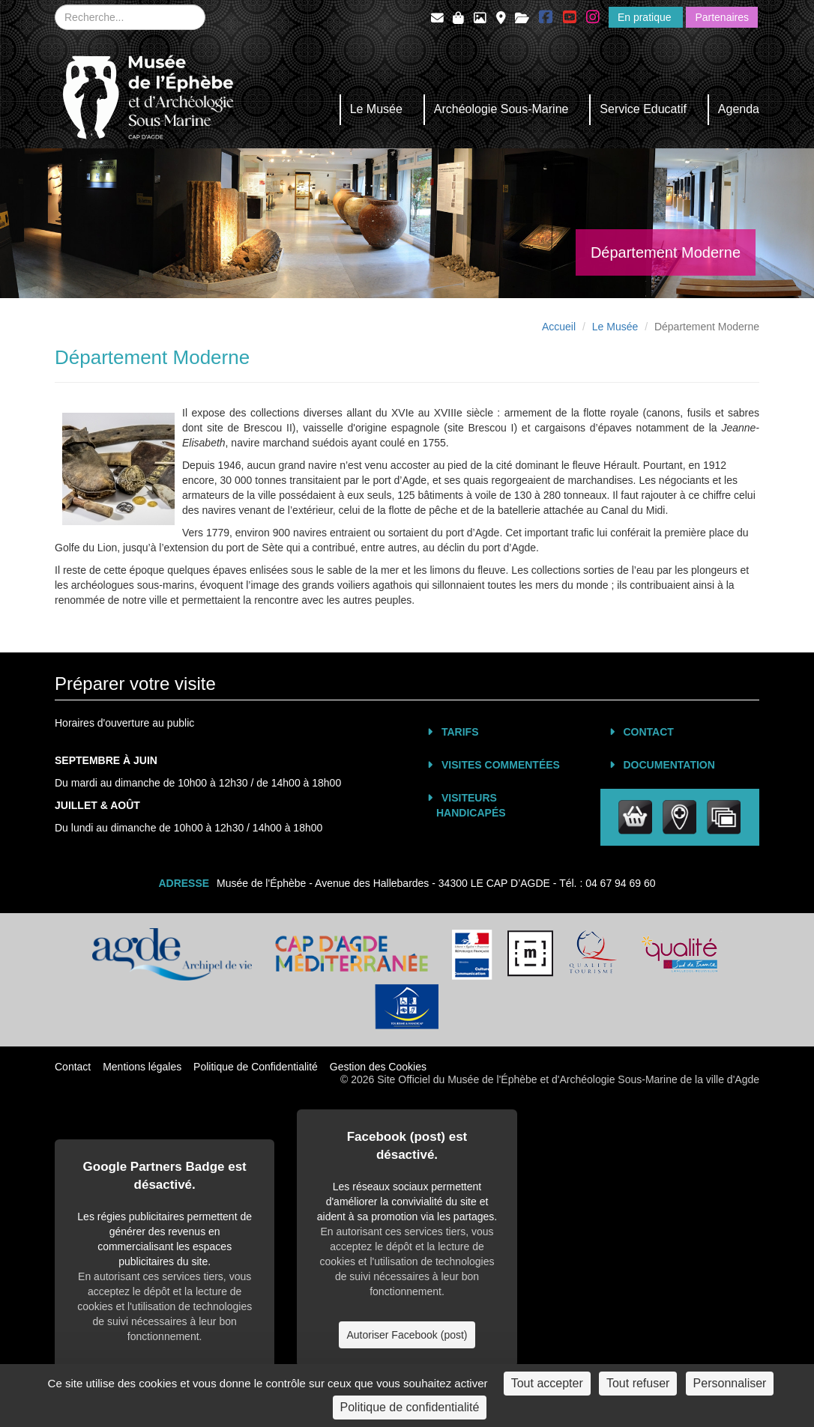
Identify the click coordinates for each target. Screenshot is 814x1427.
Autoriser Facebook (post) (406, 1335)
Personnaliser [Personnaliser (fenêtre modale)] (730, 1383)
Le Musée (376, 109)
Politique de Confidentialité (255, 1067)
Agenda (738, 109)
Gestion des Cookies (378, 1067)
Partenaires (722, 17)
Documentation (669, 765)
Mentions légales (142, 1067)
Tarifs (460, 732)
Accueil (559, 327)
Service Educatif (643, 109)
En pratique (646, 17)
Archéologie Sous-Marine (501, 109)
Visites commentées (500, 765)
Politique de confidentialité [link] (410, 1407)
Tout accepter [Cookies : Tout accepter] (547, 1383)
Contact (649, 732)
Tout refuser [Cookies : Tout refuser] (637, 1383)
